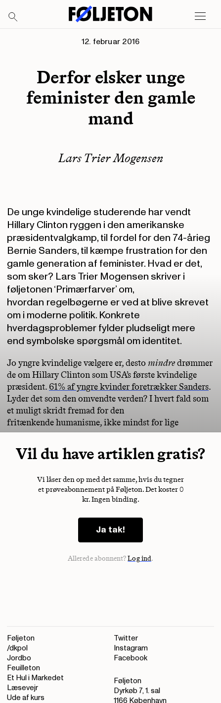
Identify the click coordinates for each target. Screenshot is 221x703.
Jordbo (19, 658)
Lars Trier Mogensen (110, 158)
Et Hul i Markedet (35, 678)
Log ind (139, 558)
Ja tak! (110, 530)
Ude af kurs (25, 698)
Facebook (130, 658)
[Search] (13, 17)
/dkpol (17, 648)
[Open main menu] (200, 16)
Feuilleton (23, 668)
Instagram (131, 648)
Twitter (126, 638)
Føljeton (21, 638)
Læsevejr (22, 688)
